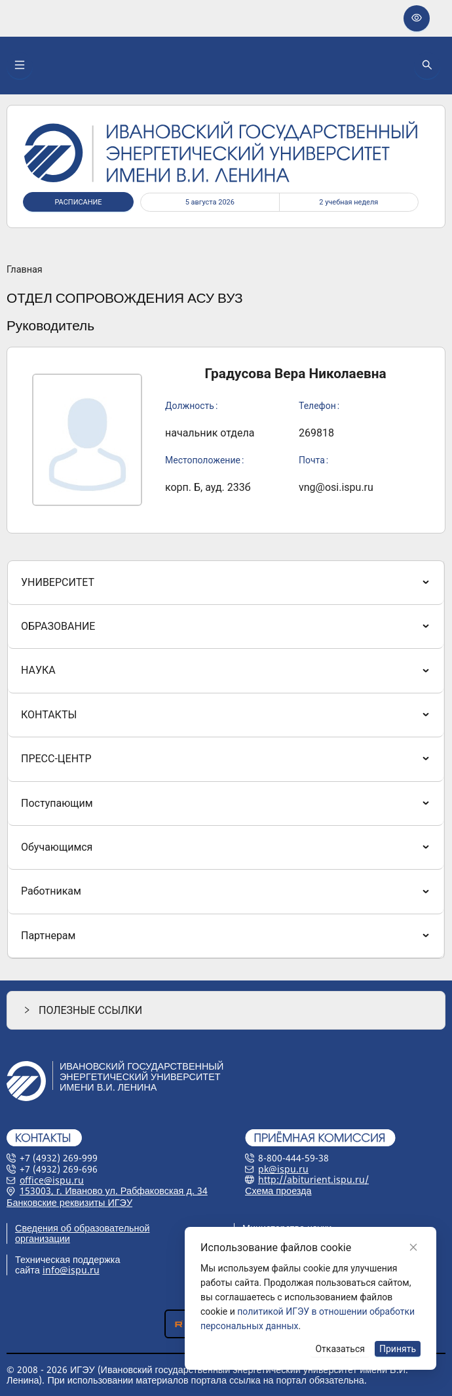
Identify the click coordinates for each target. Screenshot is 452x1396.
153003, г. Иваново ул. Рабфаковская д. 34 (114, 1190)
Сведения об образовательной (82, 1228)
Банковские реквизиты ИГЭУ (69, 1202)
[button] (226, 1010)
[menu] (226, 760)
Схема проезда (278, 1190)
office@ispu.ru (52, 1180)
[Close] (413, 1247)
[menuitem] (225, 583)
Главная (25, 270)
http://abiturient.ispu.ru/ (313, 1179)
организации (42, 1238)
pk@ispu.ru (283, 1169)
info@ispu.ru (71, 1270)
